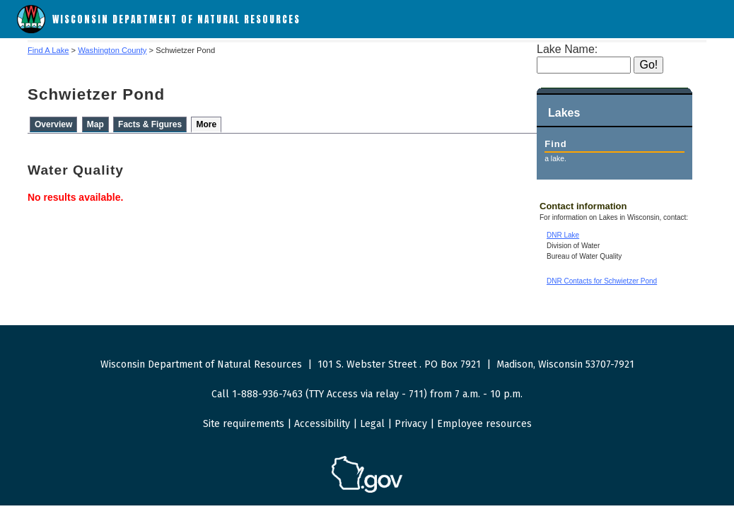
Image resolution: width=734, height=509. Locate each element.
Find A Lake (48, 50)
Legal (372, 424)
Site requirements (243, 424)
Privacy (411, 424)
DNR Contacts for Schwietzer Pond (602, 281)
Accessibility (322, 424)
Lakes (564, 113)
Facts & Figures (150, 124)
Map (95, 124)
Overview (53, 124)
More (206, 124)
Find (555, 144)
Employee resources (484, 424)
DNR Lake (563, 235)
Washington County (112, 50)
